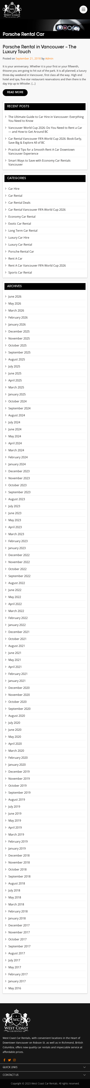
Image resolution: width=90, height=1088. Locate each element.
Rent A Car (15, 258)
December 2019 (19, 772)
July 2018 (14, 890)
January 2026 (17, 324)
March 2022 (16, 611)
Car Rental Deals (19, 203)
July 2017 (14, 960)
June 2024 (14, 429)
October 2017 (17, 939)
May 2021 (14, 660)
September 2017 (19, 946)
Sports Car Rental (20, 272)
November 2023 (19, 478)
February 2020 (18, 758)
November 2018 (19, 862)
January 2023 (17, 548)
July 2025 (14, 366)
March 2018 (16, 904)
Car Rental (15, 196)
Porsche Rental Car (21, 252)
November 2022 (19, 562)
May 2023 (14, 520)
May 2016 (14, 988)
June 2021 (14, 653)
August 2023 (16, 499)
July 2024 (14, 422)
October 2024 (17, 401)
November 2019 (19, 779)
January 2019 (17, 848)
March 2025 (16, 387)
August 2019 (16, 800)
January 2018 (17, 918)
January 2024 (17, 464)
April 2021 (15, 667)
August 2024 (16, 415)
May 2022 (14, 597)
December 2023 (19, 471)
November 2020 (19, 695)
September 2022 (19, 576)
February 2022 (18, 618)
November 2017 (19, 932)
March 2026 (16, 310)
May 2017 (14, 967)
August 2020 (16, 716)
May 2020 (14, 737)
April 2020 (15, 744)
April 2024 (15, 443)
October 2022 (17, 569)
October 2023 (17, 485)
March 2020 (16, 751)
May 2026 (14, 303)
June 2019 (14, 814)
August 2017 (16, 953)
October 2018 (17, 869)
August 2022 (16, 583)
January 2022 (17, 625)
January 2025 (17, 394)
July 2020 (14, 723)
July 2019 (14, 807)
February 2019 (18, 841)
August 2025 (16, 359)
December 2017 (19, 925)
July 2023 (14, 506)
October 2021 (17, 639)
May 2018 (14, 897)
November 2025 (19, 338)
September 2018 (19, 876)
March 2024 (16, 450)
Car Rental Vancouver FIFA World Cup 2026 (37, 210)
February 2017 (18, 974)
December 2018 (19, 855)
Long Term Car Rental (22, 231)
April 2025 (15, 380)
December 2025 (19, 331)
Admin (49, 58)
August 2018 (16, 883)
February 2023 (18, 541)
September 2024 (19, 408)
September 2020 (19, 709)
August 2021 (16, 646)
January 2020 (17, 765)
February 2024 (18, 457)
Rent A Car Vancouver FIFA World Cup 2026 (37, 265)
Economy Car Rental (21, 217)
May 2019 (14, 820)
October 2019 (17, 786)
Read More (15, 92)
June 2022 (14, 590)
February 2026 (18, 317)
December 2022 (19, 555)
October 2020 (17, 702)
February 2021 (18, 674)
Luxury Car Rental (20, 245)
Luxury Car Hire (18, 238)
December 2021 (19, 632)
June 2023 (14, 513)
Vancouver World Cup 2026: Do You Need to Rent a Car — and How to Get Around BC (45, 130)
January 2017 (17, 981)
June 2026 (14, 296)
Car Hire (13, 189)
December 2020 (19, 688)
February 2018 (18, 911)
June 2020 (14, 730)
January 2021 (17, 681)
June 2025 (14, 373)
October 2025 (17, 345)
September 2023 (19, 492)
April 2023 (15, 527)
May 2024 (14, 436)
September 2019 (19, 793)
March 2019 (16, 834)
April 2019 (15, 827)
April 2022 (15, 604)
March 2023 (16, 534)
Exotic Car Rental (19, 224)
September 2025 (19, 352)
